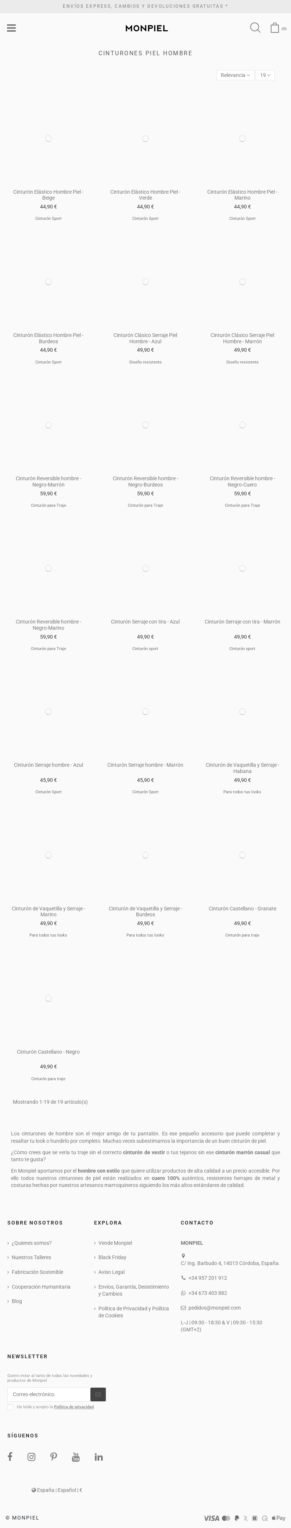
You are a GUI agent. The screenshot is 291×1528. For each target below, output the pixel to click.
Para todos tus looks (242, 792)
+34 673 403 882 (207, 1293)
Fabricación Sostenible (37, 1272)
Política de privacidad (74, 1407)
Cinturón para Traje (48, 505)
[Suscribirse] (98, 1395)
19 (265, 75)
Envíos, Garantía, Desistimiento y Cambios (133, 1290)
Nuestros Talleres (31, 1257)
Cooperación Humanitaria (41, 1287)
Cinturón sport (145, 648)
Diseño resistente (145, 362)
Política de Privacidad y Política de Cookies (133, 1312)
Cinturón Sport (48, 218)
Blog (17, 1301)
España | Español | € (57, 1490)
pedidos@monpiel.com (214, 1308)
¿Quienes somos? (32, 1243)
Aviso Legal (111, 1272)
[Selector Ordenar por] (235, 75)
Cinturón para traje (242, 935)
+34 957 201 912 (207, 1278)
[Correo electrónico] (49, 1395)
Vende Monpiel (115, 1243)
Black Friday (112, 1257)
